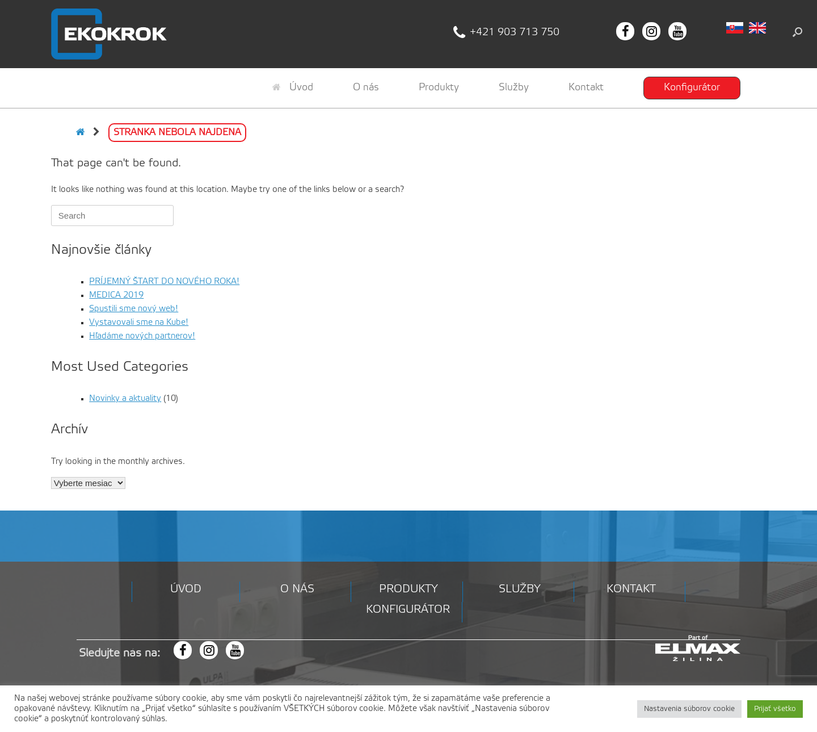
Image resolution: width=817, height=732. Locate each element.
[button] (797, 32)
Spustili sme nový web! (133, 309)
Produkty (439, 87)
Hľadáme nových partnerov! (142, 336)
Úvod (292, 87)
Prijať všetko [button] (775, 709)
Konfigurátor (692, 87)
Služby (514, 87)
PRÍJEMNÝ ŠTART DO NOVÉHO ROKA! (164, 282)
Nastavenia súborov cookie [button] (689, 709)
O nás (366, 87)
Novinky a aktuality (125, 399)
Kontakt (586, 87)
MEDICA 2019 (116, 295)
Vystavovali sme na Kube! (138, 323)
